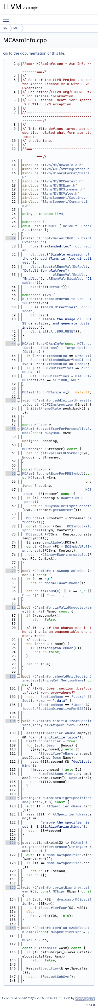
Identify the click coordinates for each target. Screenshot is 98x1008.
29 (10, 238)
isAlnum (48, 591)
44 (10, 343)
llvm (59, 214)
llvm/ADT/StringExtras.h (66, 169)
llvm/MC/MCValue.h (60, 193)
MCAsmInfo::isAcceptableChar (60, 571)
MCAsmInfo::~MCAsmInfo (43, 392)
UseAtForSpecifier (43, 741)
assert (32, 733)
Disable (35, 230)
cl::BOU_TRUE (65, 380)
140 (10, 928)
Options (50, 348)
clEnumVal (62, 266)
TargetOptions (78, 348)
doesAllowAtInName (62, 583)
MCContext (35, 518)
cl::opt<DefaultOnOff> (58, 238)
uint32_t (38, 802)
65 (10, 473)
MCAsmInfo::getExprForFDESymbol (52, 473)
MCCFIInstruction (57, 404)
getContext (63, 510)
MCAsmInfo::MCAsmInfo (42, 343)
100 (10, 676)
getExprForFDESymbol (60, 453)
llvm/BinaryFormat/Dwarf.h (56, 175)
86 (10, 607)
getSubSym (60, 976)
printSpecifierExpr (48, 907)
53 (10, 400)
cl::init (38, 287)
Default (70, 226)
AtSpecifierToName (58, 733)
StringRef (35, 611)
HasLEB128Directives (49, 376)
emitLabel (54, 542)
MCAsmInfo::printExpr (52, 887)
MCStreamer (32, 449)
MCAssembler (45, 948)
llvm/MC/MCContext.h (62, 181)
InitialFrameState (43, 408)
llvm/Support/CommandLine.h (55, 203)
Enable (79, 274)
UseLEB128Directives (53, 368)
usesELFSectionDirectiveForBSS (53, 708)
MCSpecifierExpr (66, 932)
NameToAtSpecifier (55, 773)
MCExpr (40, 425)
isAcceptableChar (57, 648)
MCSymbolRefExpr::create (68, 506)
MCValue (29, 940)
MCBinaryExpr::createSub (64, 554)
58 (10, 428)
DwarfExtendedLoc (50, 356)
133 (10, 887)
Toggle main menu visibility (7, 17)
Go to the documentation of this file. (34, 53)
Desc (51, 745)
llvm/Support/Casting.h (65, 197)
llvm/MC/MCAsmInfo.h (62, 165)
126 (10, 842)
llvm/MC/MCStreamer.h (63, 189)
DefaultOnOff (44, 226)
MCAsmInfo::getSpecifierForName (55, 844)
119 (10, 798)
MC (16, 28)
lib (5, 28)
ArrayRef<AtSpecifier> (53, 725)
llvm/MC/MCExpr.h (59, 185)
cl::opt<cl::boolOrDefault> (48, 299)
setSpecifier (46, 968)
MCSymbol (53, 433)
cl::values (40, 266)
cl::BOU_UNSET (62, 331)
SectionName (72, 680)
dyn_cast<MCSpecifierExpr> (56, 901)
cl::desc (38, 254)
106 (10, 721)
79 (10, 571)
